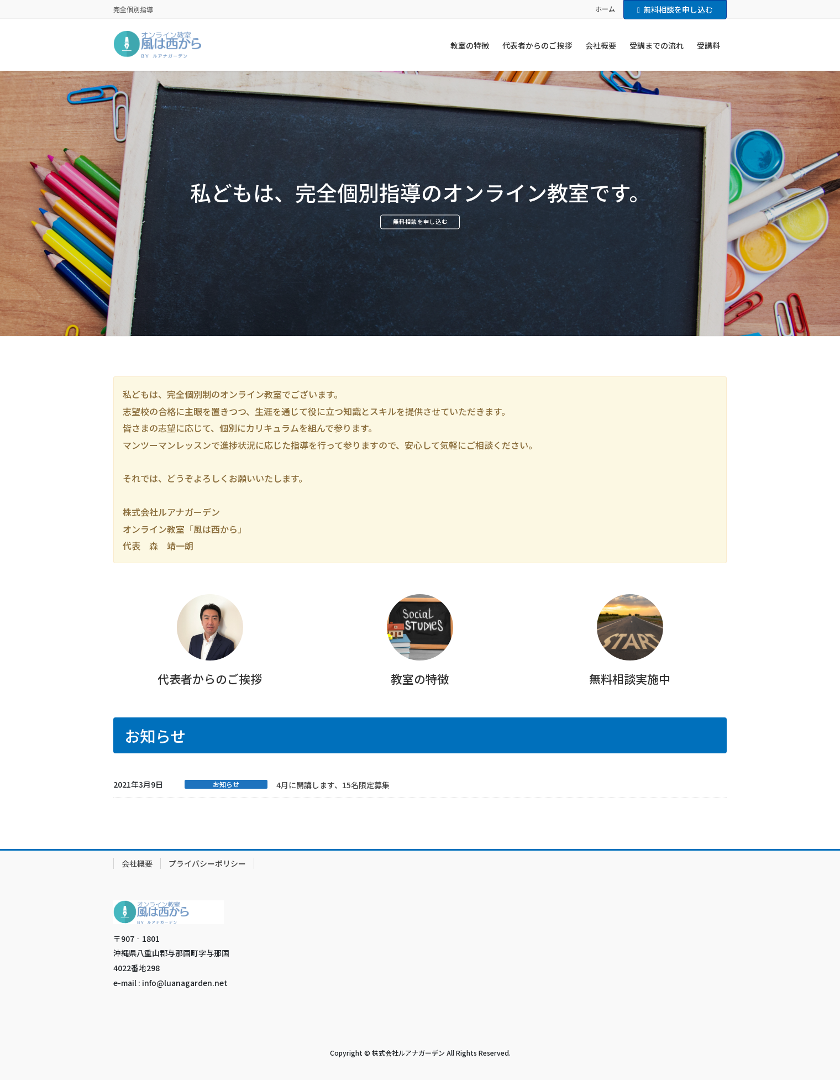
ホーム (605, 8)
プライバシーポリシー (207, 863)
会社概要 (137, 863)
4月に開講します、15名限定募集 (333, 784)
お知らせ (226, 784)
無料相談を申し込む (675, 9)
